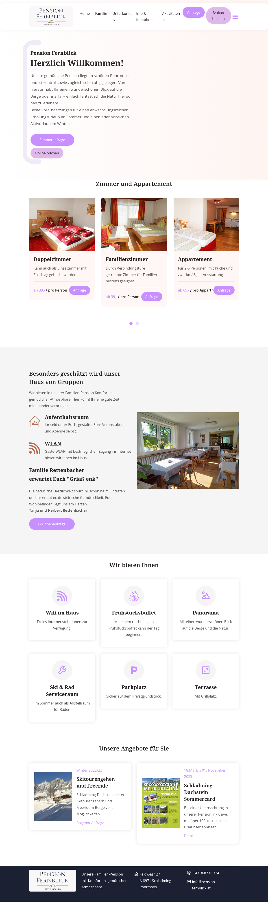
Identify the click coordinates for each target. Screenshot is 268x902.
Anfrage (193, 12)
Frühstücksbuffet (134, 613)
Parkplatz (134, 688)
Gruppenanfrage (52, 524)
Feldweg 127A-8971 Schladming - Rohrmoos (157, 881)
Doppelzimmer (53, 259)
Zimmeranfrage (53, 139)
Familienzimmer (127, 259)
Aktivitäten (171, 13)
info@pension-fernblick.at (204, 885)
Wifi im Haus (62, 613)
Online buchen (218, 15)
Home (85, 13)
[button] (131, 323)
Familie (101, 13)
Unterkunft (121, 13)
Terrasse (206, 688)
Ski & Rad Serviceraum (62, 691)
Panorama (206, 613)
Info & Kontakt (143, 16)
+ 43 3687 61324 (206, 873)
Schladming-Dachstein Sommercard (199, 792)
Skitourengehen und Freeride (100, 782)
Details (190, 836)
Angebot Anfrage (90, 823)
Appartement (195, 259)
